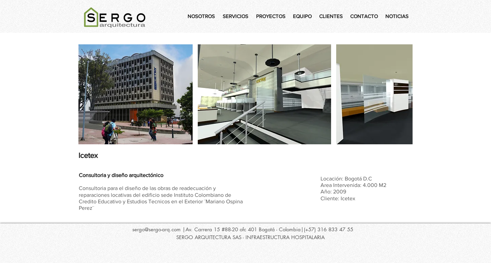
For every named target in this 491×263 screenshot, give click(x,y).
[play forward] (404, 94)
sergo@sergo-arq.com (156, 229)
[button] (135, 94)
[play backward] (86, 94)
